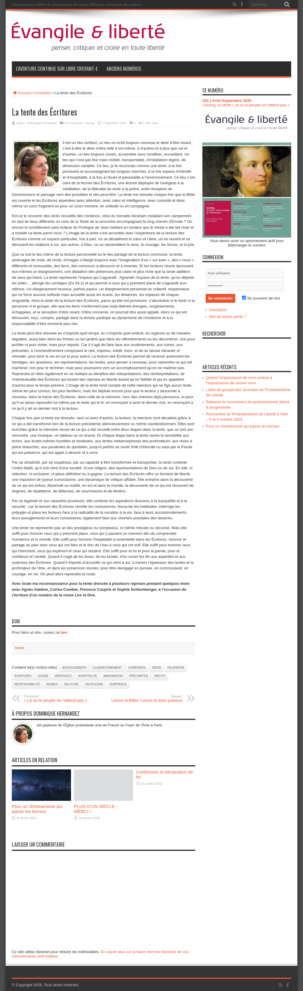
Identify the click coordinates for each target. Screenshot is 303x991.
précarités (138, 676)
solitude (71, 684)
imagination (113, 676)
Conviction (42, 93)
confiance (137, 667)
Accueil (21, 93)
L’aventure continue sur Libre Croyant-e (57, 68)
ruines (52, 684)
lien (64, 632)
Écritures (23, 676)
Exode (43, 676)
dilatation (175, 667)
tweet (19, 648)
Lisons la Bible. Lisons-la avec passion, (147, 698)
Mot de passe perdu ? (227, 316)
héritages (63, 676)
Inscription (218, 310)
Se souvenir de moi (261, 298)
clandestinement (107, 667)
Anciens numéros (124, 68)
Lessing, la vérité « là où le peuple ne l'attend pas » (246, 105)
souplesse (94, 684)
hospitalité (87, 676)
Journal (90, 123)
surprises (118, 684)
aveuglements (74, 667)
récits (159, 676)
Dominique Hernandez (42, 123)
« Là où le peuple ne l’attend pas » (60, 698)
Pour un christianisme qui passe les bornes (37, 809)
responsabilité (27, 684)
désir (156, 667)
